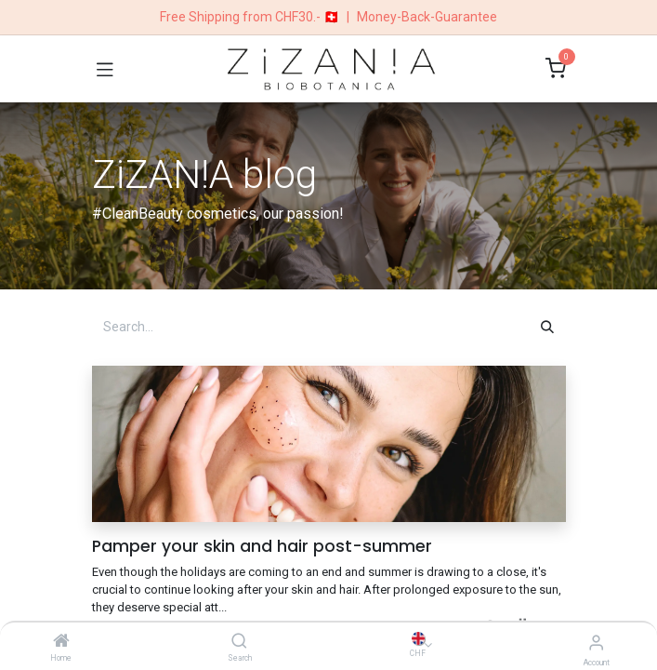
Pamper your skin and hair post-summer (262, 546)
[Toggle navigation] (105, 69)
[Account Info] (596, 642)
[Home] (61, 642)
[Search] (239, 642)
